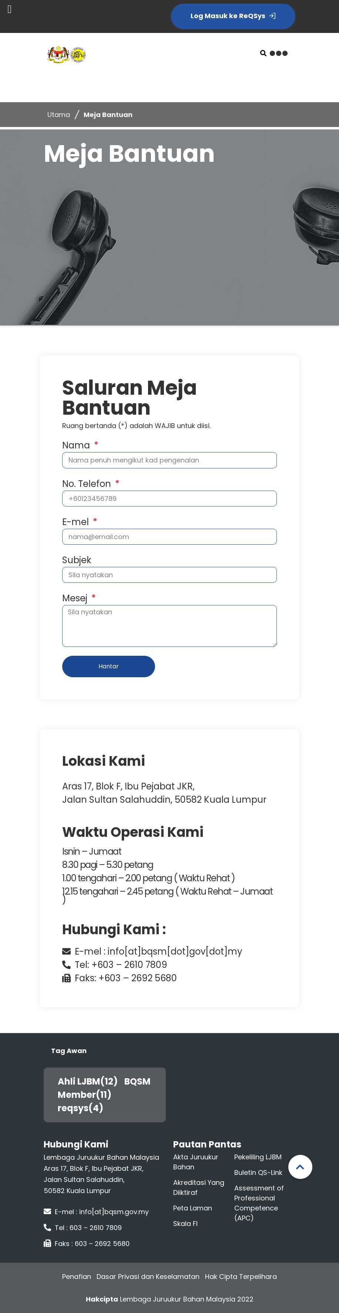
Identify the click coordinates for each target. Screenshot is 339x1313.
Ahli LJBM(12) (90, 1081)
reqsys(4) (83, 1108)
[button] (263, 53)
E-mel (76, 522)
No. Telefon (87, 484)
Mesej (76, 598)
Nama (77, 445)
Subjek (76, 560)
